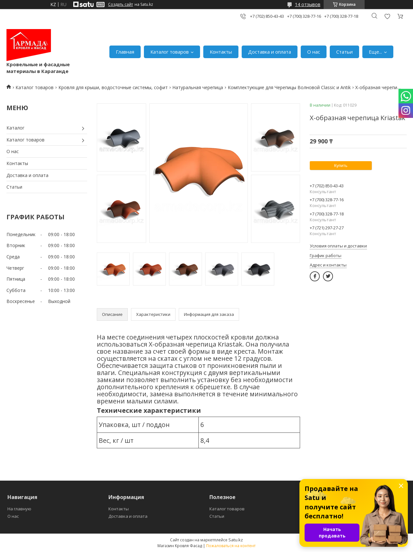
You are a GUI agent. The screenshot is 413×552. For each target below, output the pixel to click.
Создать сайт (120, 4)
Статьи (344, 51)
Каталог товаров (169, 51)
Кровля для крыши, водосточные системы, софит (113, 87)
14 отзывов (307, 4)
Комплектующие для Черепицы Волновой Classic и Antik (289, 87)
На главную (19, 509)
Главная (125, 51)
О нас (313, 51)
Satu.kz (235, 540)
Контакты (221, 51)
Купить (340, 165)
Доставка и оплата (269, 51)
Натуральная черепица (197, 87)
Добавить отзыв (387, 16)
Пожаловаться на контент (231, 545)
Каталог (15, 128)
